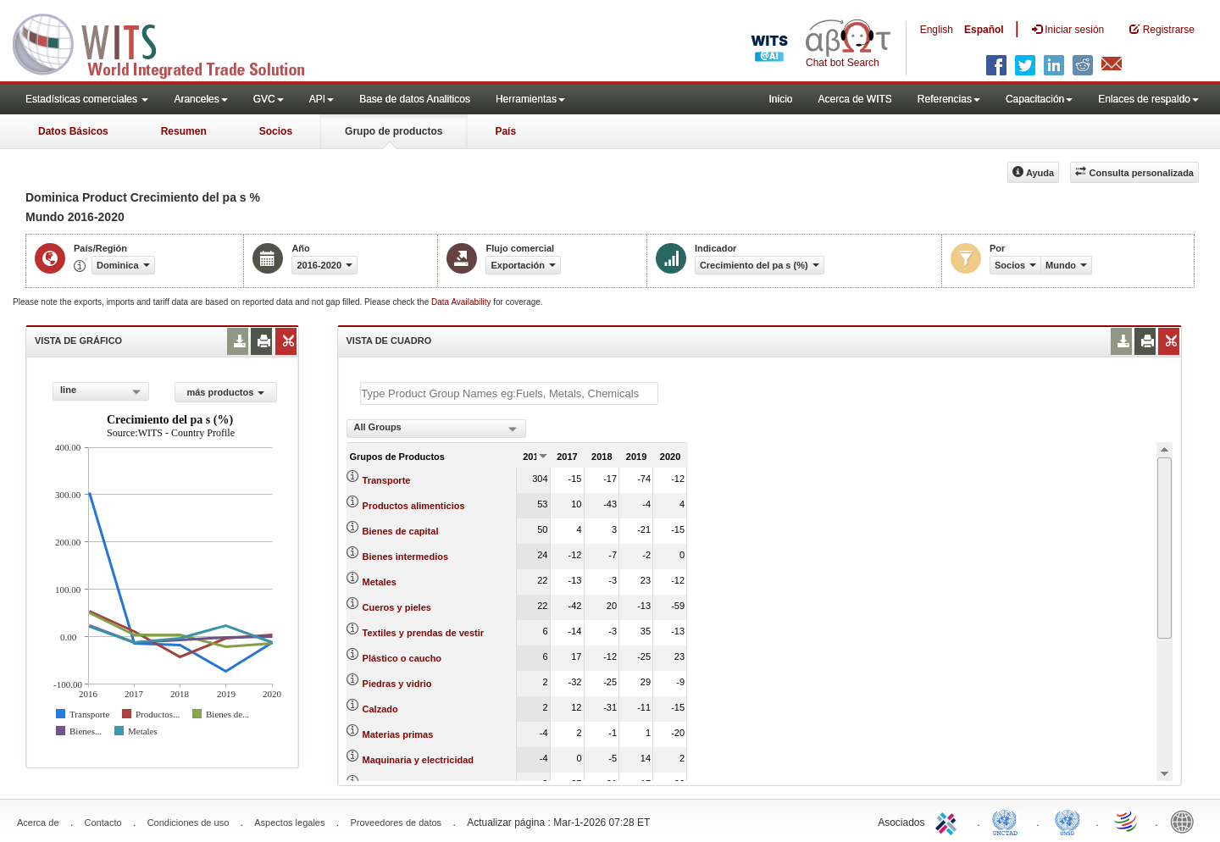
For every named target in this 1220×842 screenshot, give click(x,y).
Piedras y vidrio (397, 684)
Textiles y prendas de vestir (423, 633)
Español (984, 30)
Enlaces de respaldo (1148, 99)
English (936, 30)
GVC (268, 99)
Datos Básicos (73, 131)
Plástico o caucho (402, 658)
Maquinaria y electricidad (418, 760)
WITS (169, 42)
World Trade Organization (1127, 821)
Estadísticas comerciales (86, 99)
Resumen (184, 131)
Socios (275, 131)
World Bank (1186, 821)
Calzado (380, 709)
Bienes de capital (401, 531)
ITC (949, 821)
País (505, 131)
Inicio (780, 99)
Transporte (387, 480)
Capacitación (1039, 99)
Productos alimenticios (414, 506)
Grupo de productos (393, 131)
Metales (379, 582)
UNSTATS (1067, 821)
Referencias (949, 99)
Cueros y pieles (397, 607)
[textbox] (509, 393)
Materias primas (398, 734)
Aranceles (200, 99)
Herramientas (530, 99)
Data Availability (462, 302)
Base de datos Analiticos (414, 99)
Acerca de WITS (854, 99)
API (321, 99)
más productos (225, 392)
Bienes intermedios (405, 556)
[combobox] (101, 391)
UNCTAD (1008, 821)
